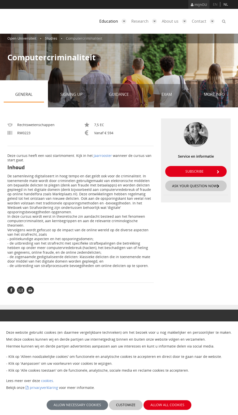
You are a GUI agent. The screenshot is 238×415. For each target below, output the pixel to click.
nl (225, 4)
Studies (51, 38)
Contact (204, 21)
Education (114, 21)
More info (214, 94)
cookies (47, 380)
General (29, 95)
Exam (174, 95)
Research (145, 21)
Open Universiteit (21, 38)
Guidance (124, 95)
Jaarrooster (103, 155)
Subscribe (202, 171)
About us (175, 21)
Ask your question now (195, 185)
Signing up (75, 95)
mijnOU (199, 4)
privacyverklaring (44, 387)
